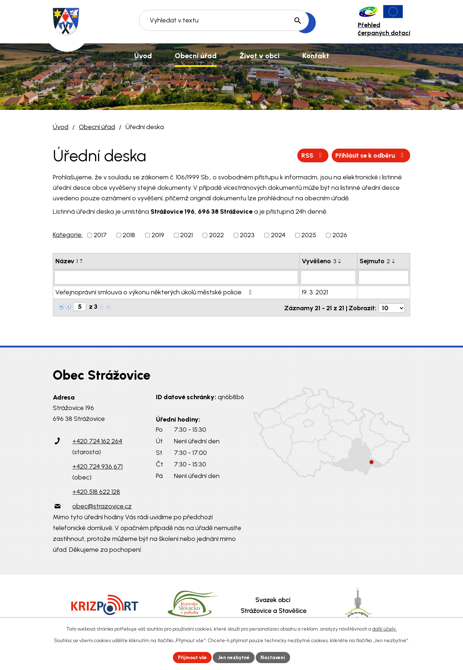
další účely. (384, 629)
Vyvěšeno (319, 261)
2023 (247, 235)
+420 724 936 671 (97, 465)
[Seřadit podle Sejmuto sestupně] (394, 262)
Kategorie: (67, 235)
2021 (186, 235)
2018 (129, 235)
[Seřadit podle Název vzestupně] (82, 259)
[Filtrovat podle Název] (176, 277)
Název (66, 261)
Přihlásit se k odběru (370, 155)
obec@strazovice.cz (102, 505)
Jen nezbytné (234, 657)
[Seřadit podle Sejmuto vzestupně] (394, 259)
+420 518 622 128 (96, 490)
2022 (216, 235)
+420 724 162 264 (97, 440)
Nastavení (274, 657)
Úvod (60, 127)
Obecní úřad (97, 127)
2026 (339, 235)
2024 (278, 235)
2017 (100, 235)
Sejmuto (375, 261)
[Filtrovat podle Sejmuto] (383, 277)
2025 (308, 235)
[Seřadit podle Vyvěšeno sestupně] (340, 262)
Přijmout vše (191, 657)
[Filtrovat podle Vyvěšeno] (328, 277)
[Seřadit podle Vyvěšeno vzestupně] (340, 259)
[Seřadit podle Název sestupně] (82, 262)
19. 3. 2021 (315, 292)
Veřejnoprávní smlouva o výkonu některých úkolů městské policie (155, 292)
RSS (310, 155)
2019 (158, 235)
